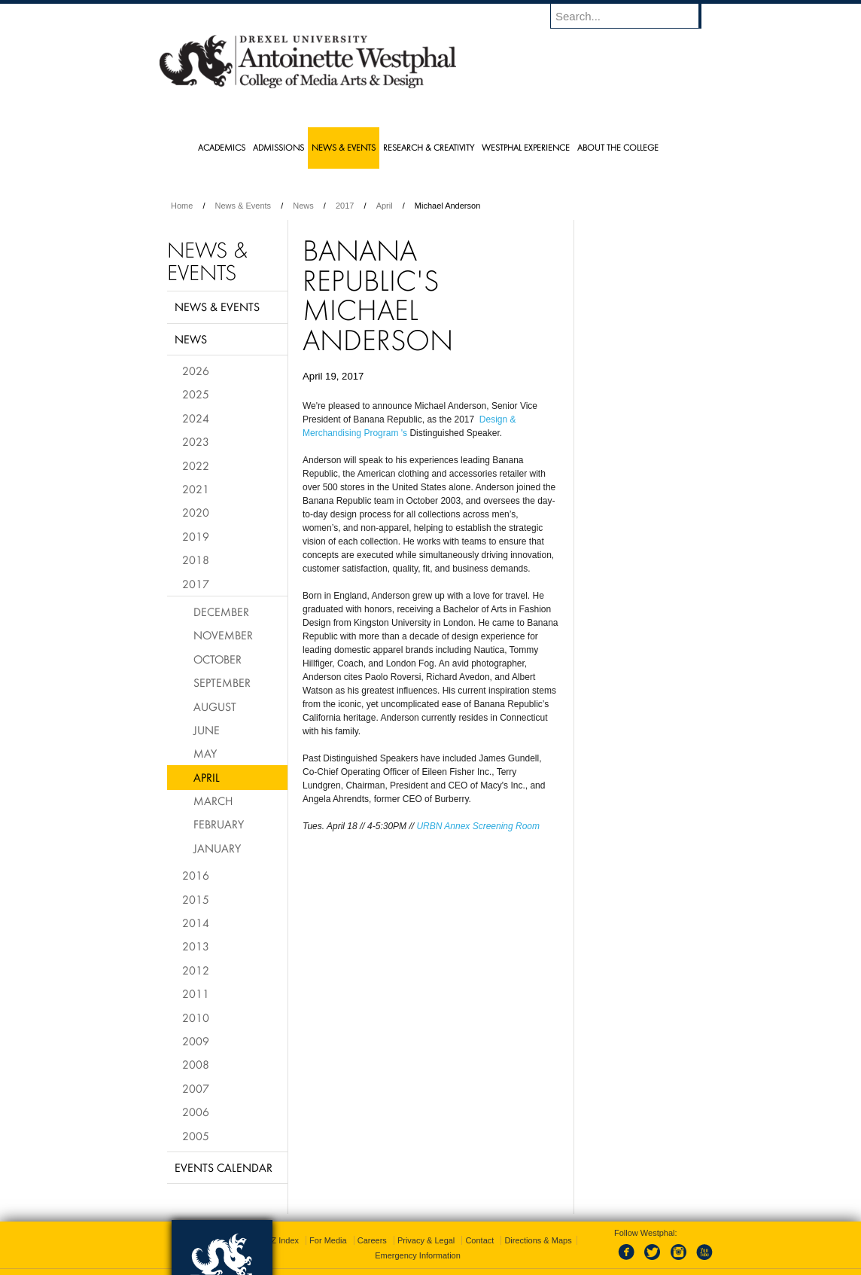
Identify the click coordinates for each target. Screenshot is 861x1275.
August (214, 706)
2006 (195, 1111)
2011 (195, 993)
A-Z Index (281, 1222)
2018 (195, 559)
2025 (195, 393)
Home (182, 205)
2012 (195, 970)
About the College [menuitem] (618, 147)
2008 (195, 1064)
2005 (195, 1135)
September (222, 682)
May (205, 753)
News (303, 205)
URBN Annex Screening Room (479, 826)
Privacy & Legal (426, 1222)
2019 (195, 536)
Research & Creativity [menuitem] (428, 147)
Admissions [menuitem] (278, 147)
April (384, 205)
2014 (195, 922)
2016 (195, 875)
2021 (195, 488)
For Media (328, 1222)
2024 (195, 418)
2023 (195, 441)
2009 (195, 1040)
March (213, 800)
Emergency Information (418, 1237)
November (223, 634)
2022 (195, 465)
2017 (345, 205)
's (404, 433)
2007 (195, 1088)
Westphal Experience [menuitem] (526, 147)
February (218, 823)
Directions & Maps (537, 1222)
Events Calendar (223, 1167)
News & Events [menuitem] (344, 147)
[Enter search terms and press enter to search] (633, 16)
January (217, 848)
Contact (479, 1222)
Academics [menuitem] (221, 147)
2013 (195, 945)
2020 (195, 512)
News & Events (243, 205)
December (221, 611)
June (206, 729)
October (217, 658)
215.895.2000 (561, 1263)
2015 (195, 899)
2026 (195, 370)
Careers (372, 1222)
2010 (195, 1017)
